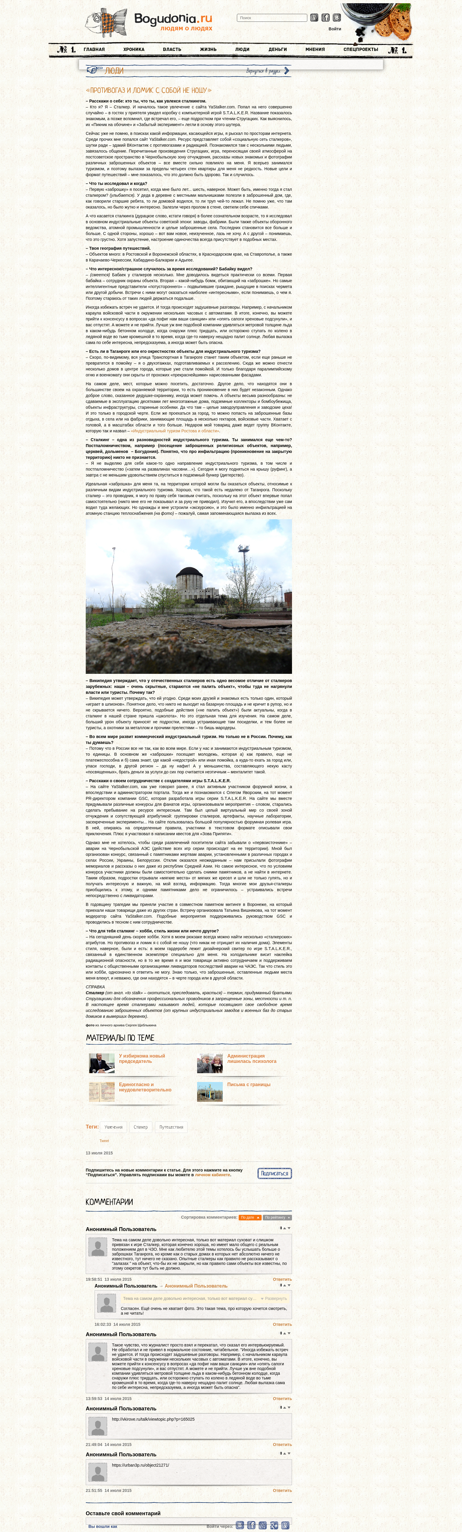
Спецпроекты (361, 49)
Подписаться (274, 1173)
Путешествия (171, 1127)
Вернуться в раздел (263, 70)
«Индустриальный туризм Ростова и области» (175, 431)
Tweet (104, 1141)
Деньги (277, 49)
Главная (94, 49)
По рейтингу (275, 1217)
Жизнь (208, 49)
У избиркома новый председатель (142, 1058)
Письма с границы (248, 1084)
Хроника (133, 49)
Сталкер (141, 1127)
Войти (335, 29)
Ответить (282, 1279)
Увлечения (113, 1127)
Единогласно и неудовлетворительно (145, 1087)
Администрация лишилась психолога (251, 1058)
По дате (247, 1217)
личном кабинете (212, 1174)
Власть (172, 49)
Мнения (315, 49)
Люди (242, 49)
